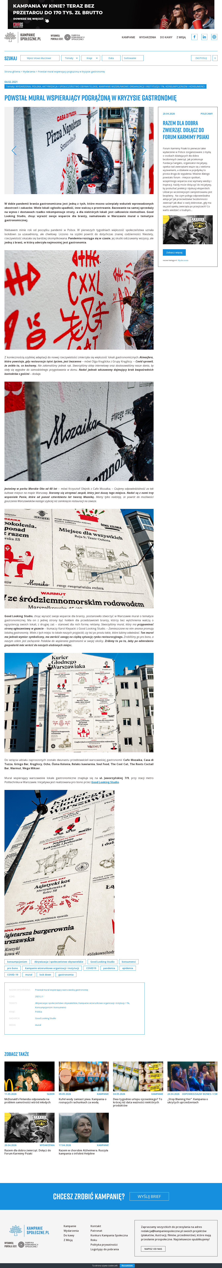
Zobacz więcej (174, 252)
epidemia (127, 968)
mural (28, 974)
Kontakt (96, 1226)
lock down (45, 974)
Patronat (96, 1231)
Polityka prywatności (104, 1244)
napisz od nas (153, 1248)
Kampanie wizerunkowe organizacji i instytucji (52, 968)
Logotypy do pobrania (105, 1249)
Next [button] (144, 150)
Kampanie (128, 37)
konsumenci (129, 961)
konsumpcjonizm (17, 961)
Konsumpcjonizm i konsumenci (185, 86)
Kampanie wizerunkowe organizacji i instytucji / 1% (131, 86)
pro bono (12, 968)
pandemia (109, 968)
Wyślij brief (149, 1196)
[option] (79, 150)
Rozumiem (127, 1265)
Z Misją (181, 37)
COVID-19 (12, 974)
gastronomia (66, 974)
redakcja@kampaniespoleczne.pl (162, 1231)
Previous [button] (14, 150)
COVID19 (91, 968)
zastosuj (201, 58)
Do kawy (166, 37)
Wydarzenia (147, 37)
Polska (36, 86)
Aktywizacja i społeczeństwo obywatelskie (70, 86)
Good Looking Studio (105, 782)
